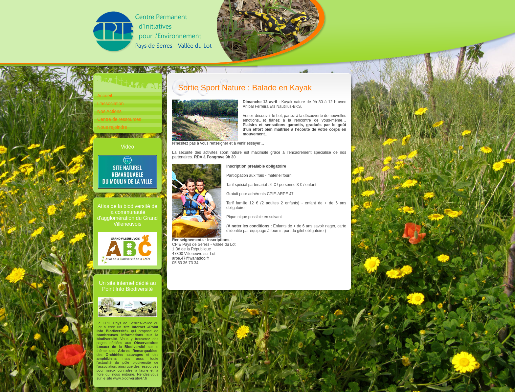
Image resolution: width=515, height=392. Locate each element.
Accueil (104, 95)
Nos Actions (109, 111)
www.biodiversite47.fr (130, 378)
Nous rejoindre (112, 127)
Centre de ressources (119, 119)
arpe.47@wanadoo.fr (190, 258)
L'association (110, 103)
